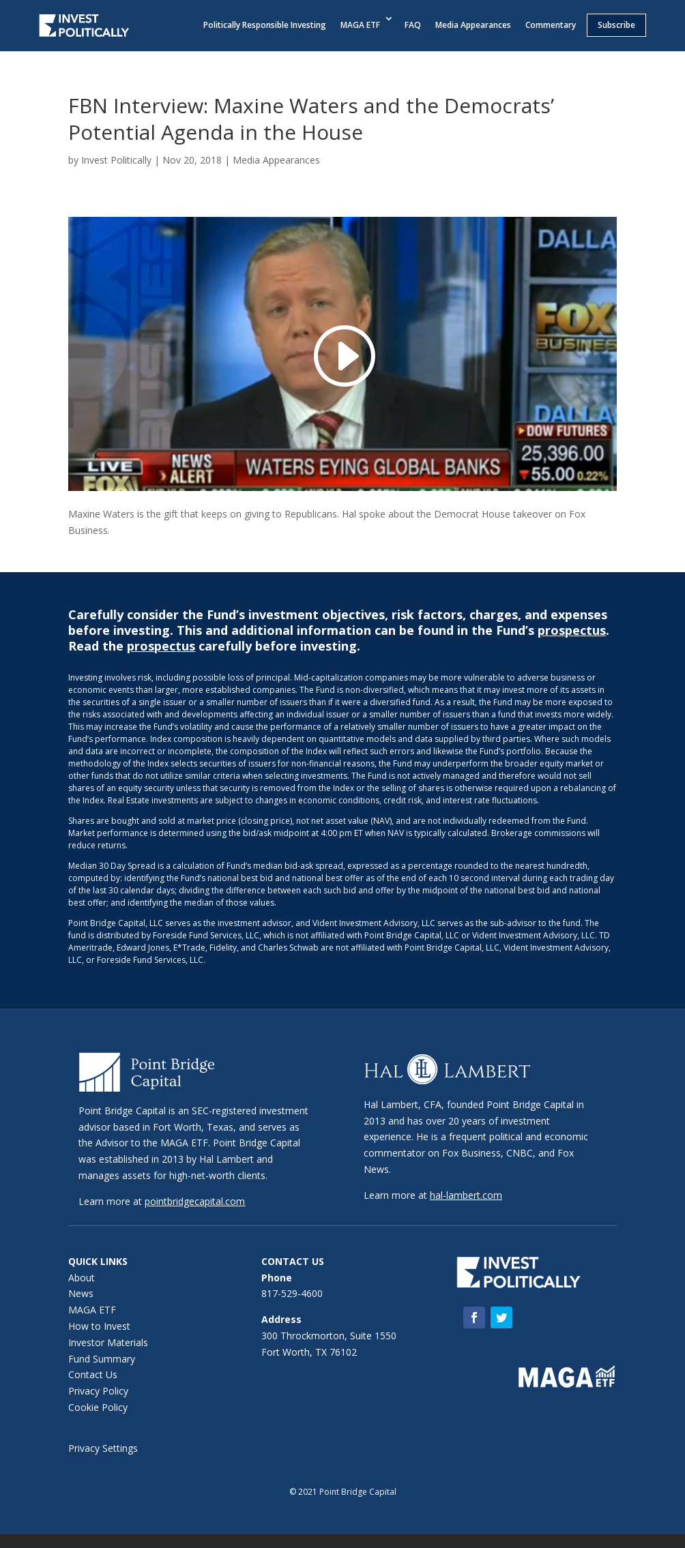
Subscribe (616, 25)
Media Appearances (473, 25)
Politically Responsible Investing (264, 25)
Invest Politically (116, 159)
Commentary (550, 25)
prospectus (572, 630)
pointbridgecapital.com (195, 1201)
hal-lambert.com (466, 1195)
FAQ (413, 25)
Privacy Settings (103, 1448)
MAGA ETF (360, 25)
